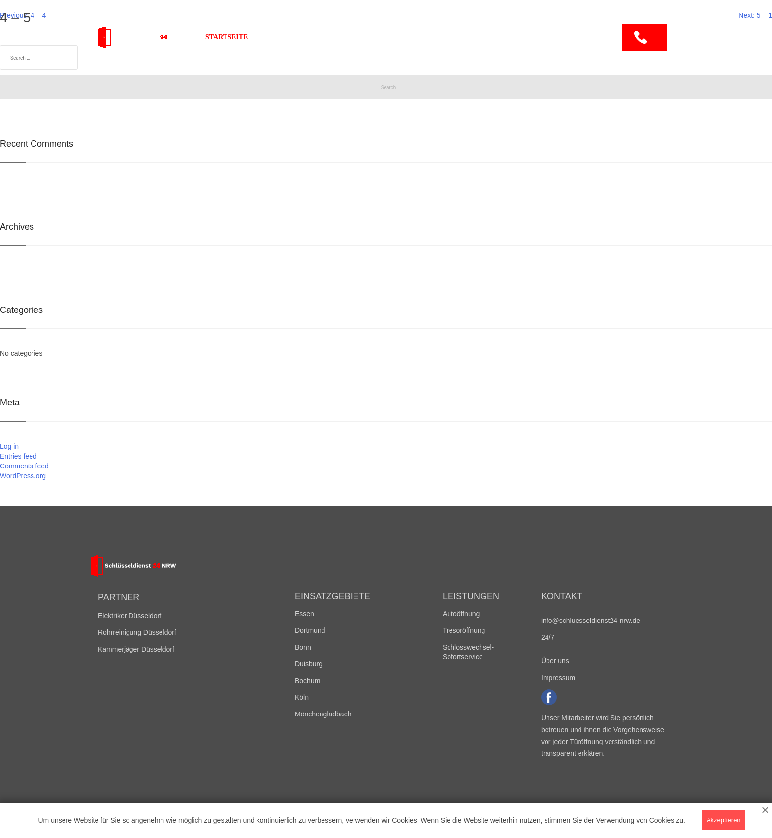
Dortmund (310, 630)
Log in (9, 446)
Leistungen (366, 37)
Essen (304, 614)
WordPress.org (23, 476)
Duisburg (308, 664)
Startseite (226, 37)
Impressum (558, 678)
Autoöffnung (461, 614)
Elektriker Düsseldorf (129, 616)
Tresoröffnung (464, 630)
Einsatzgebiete (295, 37)
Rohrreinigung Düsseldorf (137, 632)
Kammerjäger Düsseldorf (136, 649)
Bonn (303, 647)
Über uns (467, 37)
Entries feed (18, 456)
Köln (302, 697)
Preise (419, 37)
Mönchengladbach (323, 714)
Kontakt (519, 37)
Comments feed (24, 466)
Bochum (307, 680)
